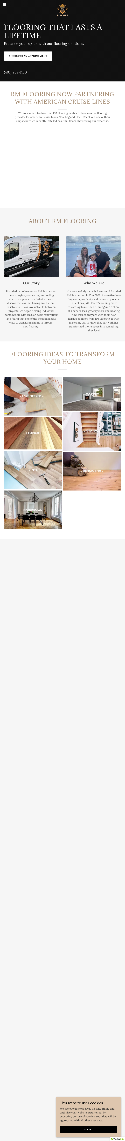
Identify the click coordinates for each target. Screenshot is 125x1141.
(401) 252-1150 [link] (15, 72)
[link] (62, 4)
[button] (10, 4)
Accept (88, 1129)
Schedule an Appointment (28, 56)
